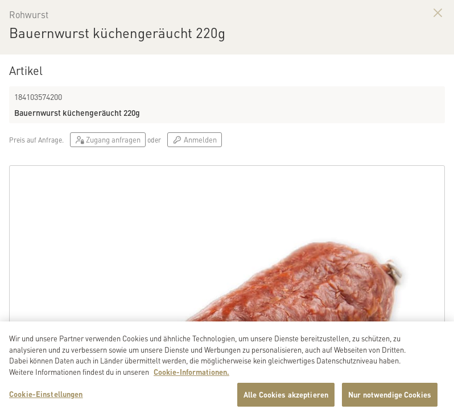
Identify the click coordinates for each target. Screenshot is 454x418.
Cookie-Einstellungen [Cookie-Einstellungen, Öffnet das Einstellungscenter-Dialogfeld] (46, 395)
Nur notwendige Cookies (389, 396)
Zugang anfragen (108, 139)
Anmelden (194, 139)
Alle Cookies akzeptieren (285, 396)
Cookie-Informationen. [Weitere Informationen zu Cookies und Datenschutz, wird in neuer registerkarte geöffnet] (191, 373)
